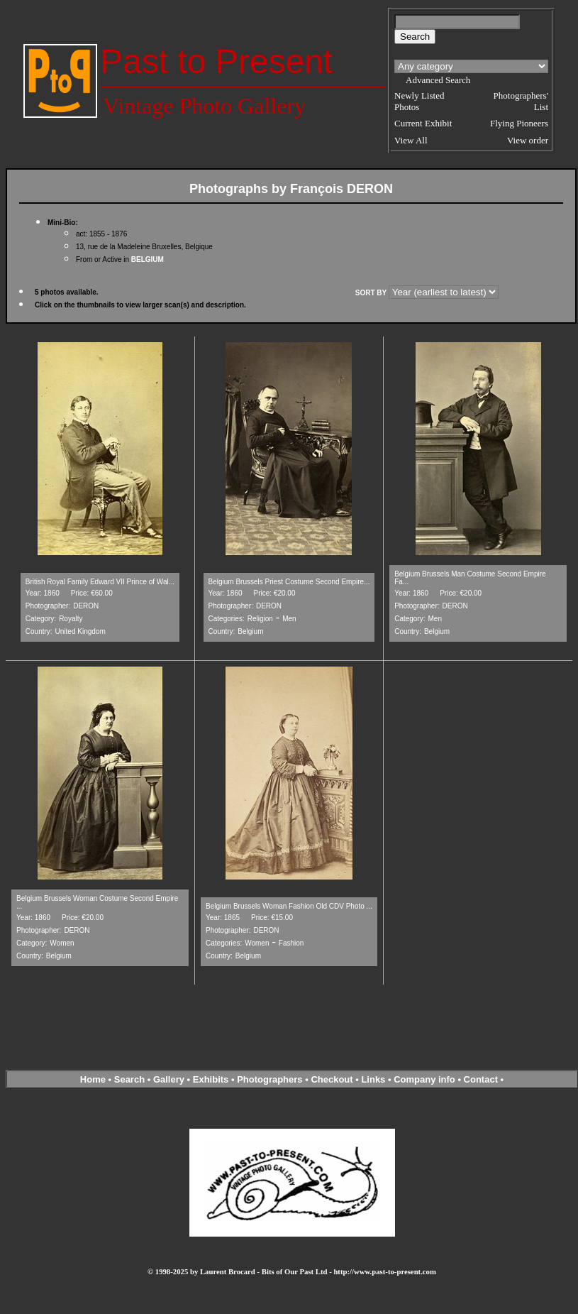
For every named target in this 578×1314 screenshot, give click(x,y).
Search (129, 1079)
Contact (481, 1079)
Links (373, 1079)
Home (93, 1079)
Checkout (331, 1079)
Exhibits (211, 1079)
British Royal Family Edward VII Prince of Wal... (100, 582)
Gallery (168, 1079)
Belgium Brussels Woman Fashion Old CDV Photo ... (289, 906)
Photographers (269, 1079)
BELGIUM (147, 259)
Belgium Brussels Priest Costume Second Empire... (289, 582)
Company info (425, 1079)
